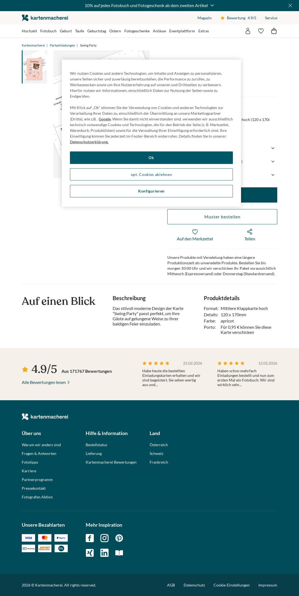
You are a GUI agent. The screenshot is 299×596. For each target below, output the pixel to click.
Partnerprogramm (37, 479)
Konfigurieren (151, 191)
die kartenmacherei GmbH (45, 17)
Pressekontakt (34, 488)
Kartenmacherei (33, 45)
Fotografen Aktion (37, 497)
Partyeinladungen (62, 45)
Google (105, 119)
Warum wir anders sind (41, 445)
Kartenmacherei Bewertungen (111, 462)
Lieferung (94, 453)
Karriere (29, 471)
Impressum (267, 585)
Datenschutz (194, 585)
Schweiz (156, 453)
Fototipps (30, 462)
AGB (171, 585)
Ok (151, 157)
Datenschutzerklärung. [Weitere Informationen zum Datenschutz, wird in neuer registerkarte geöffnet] (89, 141)
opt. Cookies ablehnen (151, 174)
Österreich (159, 445)
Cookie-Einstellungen (232, 585)
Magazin (205, 17)
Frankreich (159, 462)
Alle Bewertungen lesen (44, 382)
